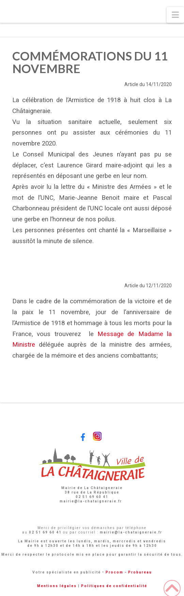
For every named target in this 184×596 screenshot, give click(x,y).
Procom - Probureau (129, 572)
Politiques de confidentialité (114, 586)
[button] (175, 15)
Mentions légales (57, 586)
